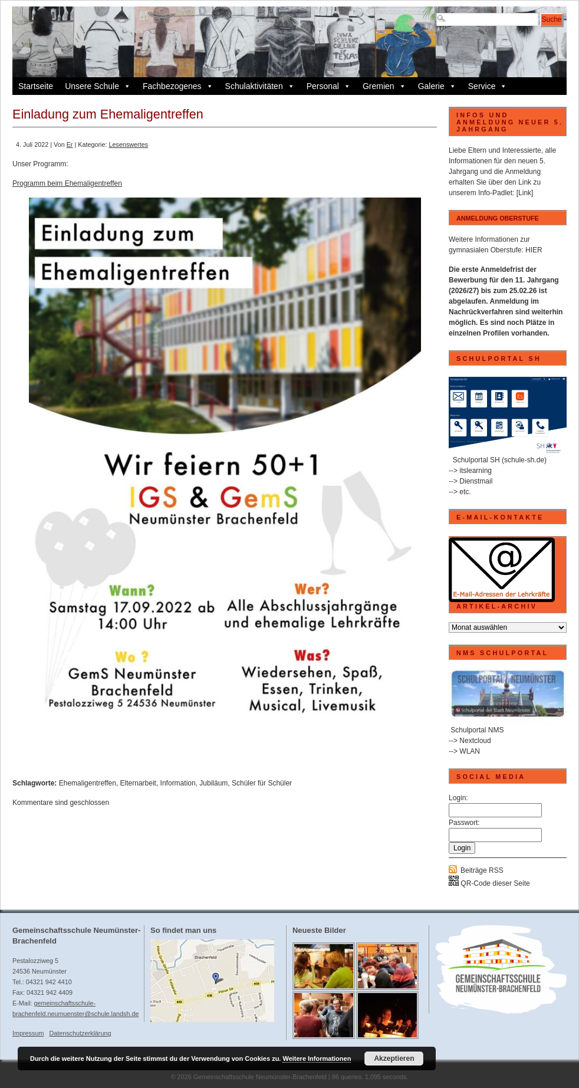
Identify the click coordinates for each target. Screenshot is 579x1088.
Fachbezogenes (178, 86)
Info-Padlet (495, 193)
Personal (329, 86)
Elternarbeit (138, 783)
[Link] (525, 193)
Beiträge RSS (482, 870)
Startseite (35, 86)
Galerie (437, 86)
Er (70, 144)
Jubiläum (213, 783)
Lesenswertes (128, 144)
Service (488, 86)
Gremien (384, 86)
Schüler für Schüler (262, 783)
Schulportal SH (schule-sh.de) (500, 460)
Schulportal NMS (477, 730)
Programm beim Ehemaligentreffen (67, 183)
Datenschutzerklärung (80, 1033)
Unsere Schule (98, 86)
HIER (533, 250)
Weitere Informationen (316, 1058)
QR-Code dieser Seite (489, 883)
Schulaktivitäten (260, 86)
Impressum (28, 1033)
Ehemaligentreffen (87, 783)
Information (178, 783)
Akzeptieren (394, 1058)
